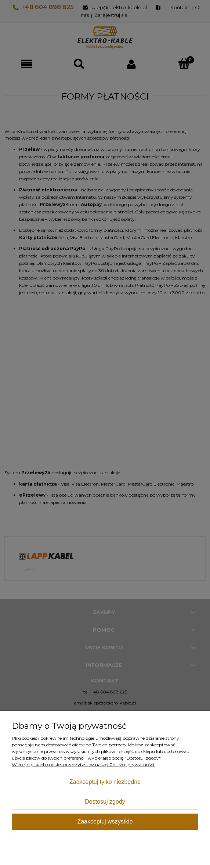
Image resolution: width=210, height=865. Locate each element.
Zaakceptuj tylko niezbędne (105, 782)
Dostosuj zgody (105, 802)
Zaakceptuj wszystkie (105, 821)
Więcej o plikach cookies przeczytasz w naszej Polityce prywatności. (83, 764)
